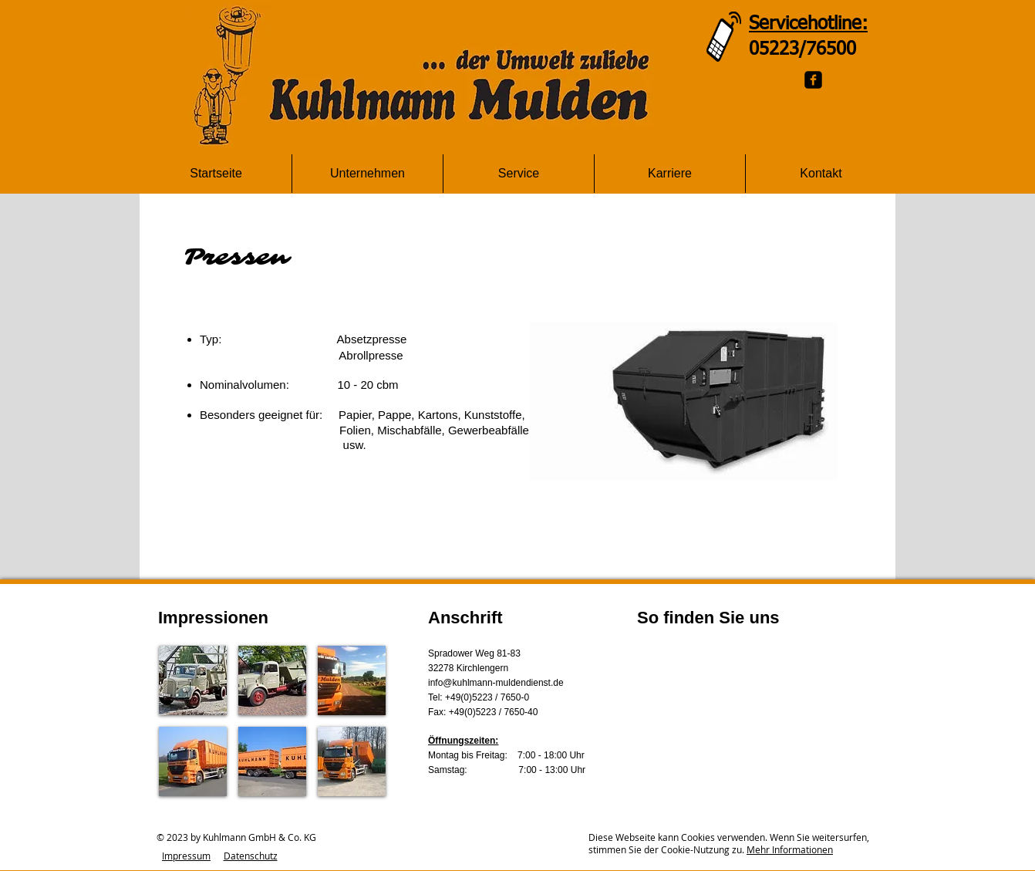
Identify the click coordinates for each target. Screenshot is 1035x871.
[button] (193, 680)
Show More (272, 808)
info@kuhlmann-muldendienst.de (496, 682)
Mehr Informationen (790, 849)
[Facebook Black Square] (813, 80)
